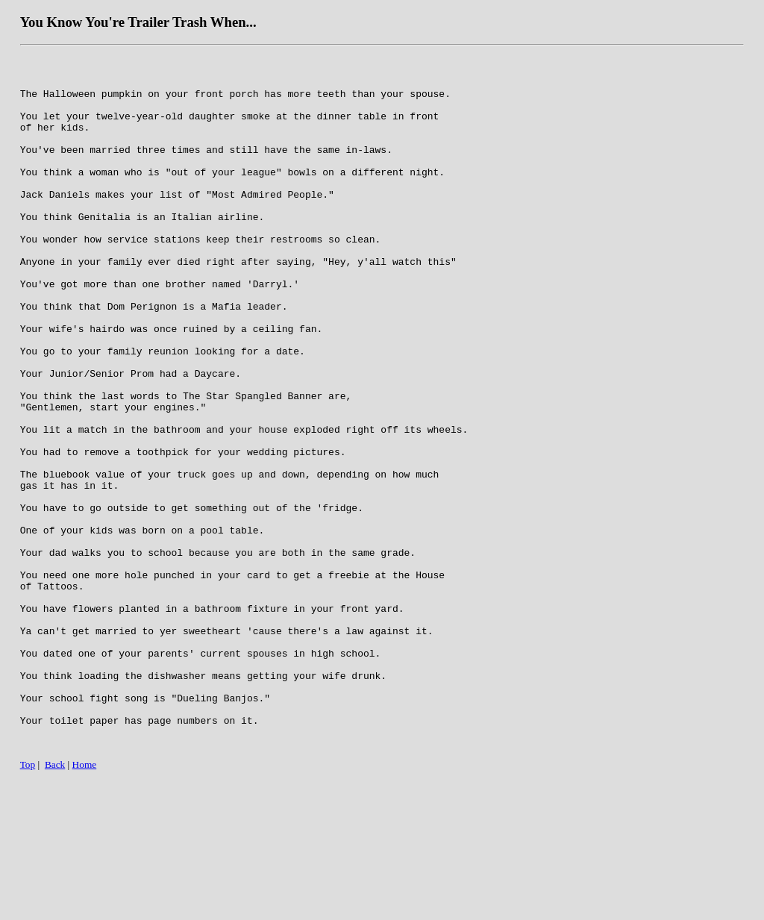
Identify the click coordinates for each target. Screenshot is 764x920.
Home (84, 903)
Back (55, 903)
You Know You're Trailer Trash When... (138, 22)
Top (28, 903)
